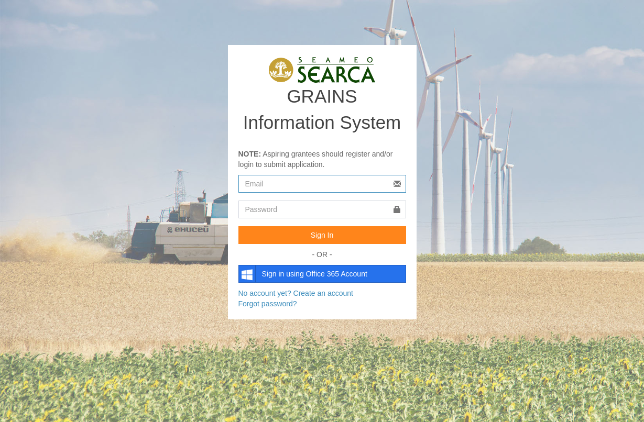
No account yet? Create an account (295, 293)
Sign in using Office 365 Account (303, 273)
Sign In (322, 235)
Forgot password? (267, 303)
